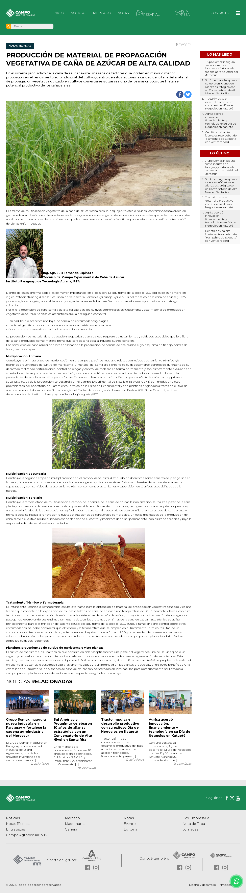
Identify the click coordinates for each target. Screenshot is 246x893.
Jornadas (190, 830)
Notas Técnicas (18, 824)
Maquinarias (75, 824)
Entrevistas (15, 830)
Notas (123, 13)
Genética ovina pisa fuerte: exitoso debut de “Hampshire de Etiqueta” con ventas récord (221, 137)
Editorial (131, 830)
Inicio (58, 13)
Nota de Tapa (194, 824)
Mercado (102, 13)
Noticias (79, 13)
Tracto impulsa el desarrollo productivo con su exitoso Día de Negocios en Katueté (120, 726)
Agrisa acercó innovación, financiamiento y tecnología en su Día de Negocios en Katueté (169, 728)
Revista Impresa (182, 13)
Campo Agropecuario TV (27, 835)
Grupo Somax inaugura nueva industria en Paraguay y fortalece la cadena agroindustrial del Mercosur (26, 728)
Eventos (130, 824)
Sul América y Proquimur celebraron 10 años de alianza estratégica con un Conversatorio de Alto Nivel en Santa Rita (73, 730)
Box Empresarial (147, 13)
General (71, 830)
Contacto (220, 13)
